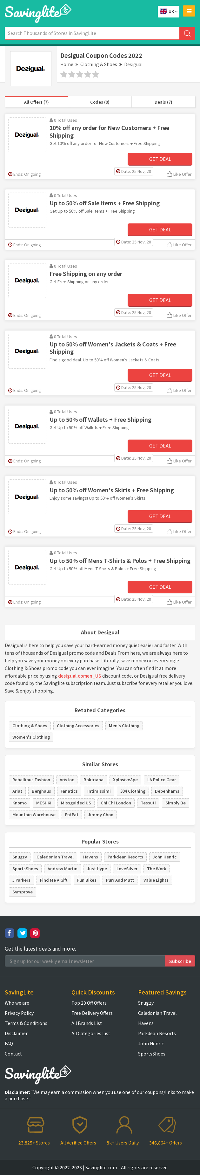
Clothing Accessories (78, 725)
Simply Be (175, 803)
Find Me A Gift (54, 880)
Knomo (19, 803)
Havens (90, 857)
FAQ (9, 1043)
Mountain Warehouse (34, 814)
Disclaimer (16, 1033)
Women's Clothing (31, 737)
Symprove (22, 892)
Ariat (17, 791)
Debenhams (167, 791)
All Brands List (86, 1023)
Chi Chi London (116, 803)
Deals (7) (163, 102)
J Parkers (21, 880)
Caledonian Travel (55, 857)
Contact (13, 1053)
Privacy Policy (19, 1013)
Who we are (17, 1003)
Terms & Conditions (26, 1023)
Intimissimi (99, 791)
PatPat (71, 814)
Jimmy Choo (100, 814)
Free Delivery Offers (92, 1013)
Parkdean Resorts (125, 857)
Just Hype (97, 868)
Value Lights (156, 880)
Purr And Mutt (120, 880)
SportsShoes (25, 868)
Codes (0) (100, 102)
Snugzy (19, 857)
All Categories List (90, 1033)
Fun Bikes (87, 880)
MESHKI (43, 803)
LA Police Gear (161, 779)
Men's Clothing (124, 725)
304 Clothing (132, 791)
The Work (156, 868)
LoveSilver (127, 868)
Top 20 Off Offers (89, 1003)
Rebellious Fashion (31, 779)
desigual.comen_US (79, 676)
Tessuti (148, 803)
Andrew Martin (62, 868)
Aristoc (67, 779)
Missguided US (76, 803)
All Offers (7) (36, 102)
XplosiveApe (125, 779)
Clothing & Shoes (98, 64)
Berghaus (41, 791)
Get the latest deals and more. (40, 948)
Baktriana (93, 779)
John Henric (165, 857)
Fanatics (69, 791)
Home (66, 64)
